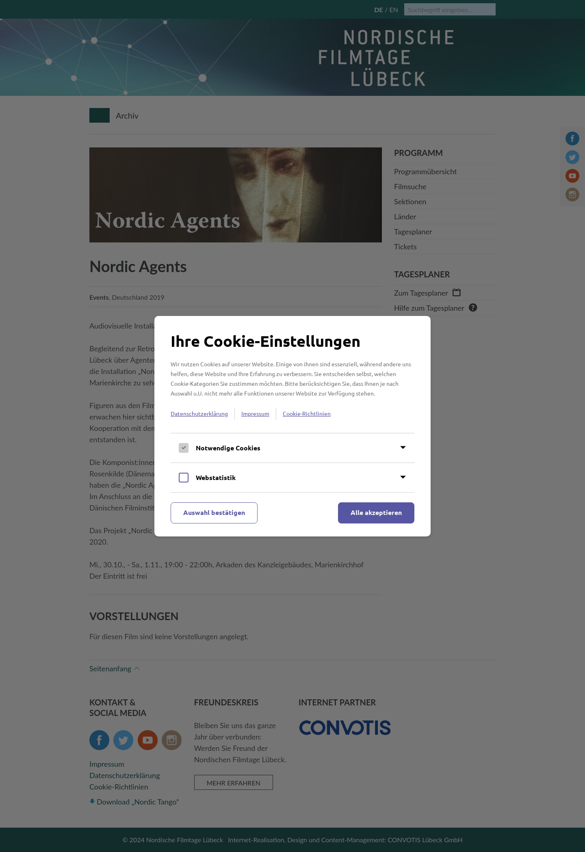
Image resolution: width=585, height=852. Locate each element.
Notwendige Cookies (228, 447)
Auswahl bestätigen (214, 512)
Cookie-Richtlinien (307, 413)
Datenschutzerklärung (199, 413)
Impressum (255, 413)
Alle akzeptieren (376, 512)
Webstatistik (216, 477)
